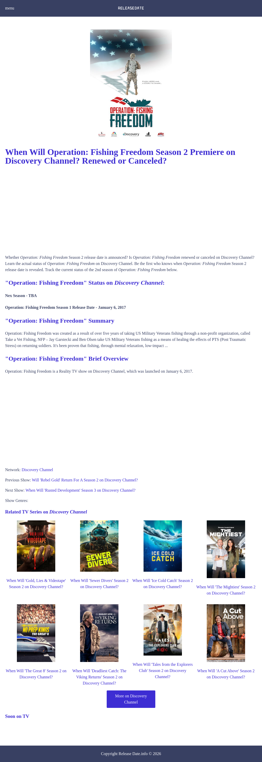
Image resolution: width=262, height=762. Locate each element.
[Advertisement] (131, 208)
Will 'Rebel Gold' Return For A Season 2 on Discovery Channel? (85, 480)
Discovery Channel (37, 470)
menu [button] (9, 8)
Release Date (129, 753)
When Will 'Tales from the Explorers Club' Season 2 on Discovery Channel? (163, 670)
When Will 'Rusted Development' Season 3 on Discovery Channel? (81, 490)
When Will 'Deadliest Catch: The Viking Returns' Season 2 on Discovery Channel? (99, 677)
